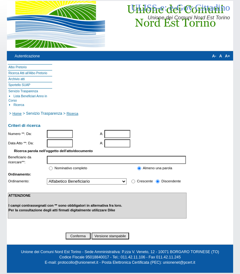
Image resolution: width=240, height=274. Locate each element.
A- (214, 56)
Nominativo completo (71, 168)
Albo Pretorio (17, 67)
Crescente (145, 181)
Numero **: (16, 134)
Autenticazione (27, 56)
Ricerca (18, 105)
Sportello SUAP (19, 85)
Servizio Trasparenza (23, 91)
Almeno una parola (157, 168)
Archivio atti (16, 79)
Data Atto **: (17, 143)
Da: (29, 134)
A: (101, 134)
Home (17, 113)
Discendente (170, 181)
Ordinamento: (18, 181)
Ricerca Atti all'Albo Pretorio (27, 73)
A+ (227, 56)
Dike (111, 210)
